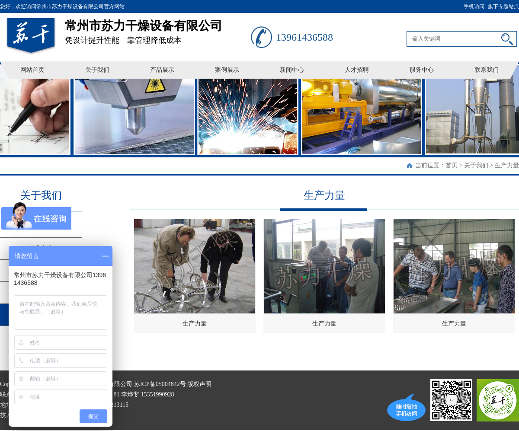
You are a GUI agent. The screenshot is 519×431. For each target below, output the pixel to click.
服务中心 (422, 70)
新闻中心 (292, 70)
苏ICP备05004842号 (160, 384)
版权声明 (199, 384)
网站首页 (32, 70)
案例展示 (227, 70)
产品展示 (162, 70)
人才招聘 (357, 70)
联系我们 (486, 70)
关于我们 (97, 70)
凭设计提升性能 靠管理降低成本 (158, 29)
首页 (451, 165)
